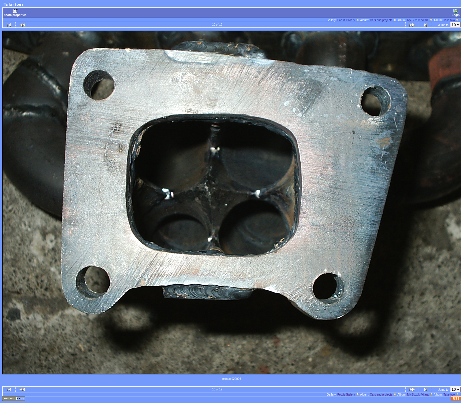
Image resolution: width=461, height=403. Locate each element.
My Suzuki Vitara (420, 20)
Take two (451, 20)
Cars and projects (383, 20)
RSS (456, 398)
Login (456, 13)
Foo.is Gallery (348, 20)
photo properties (15, 13)
